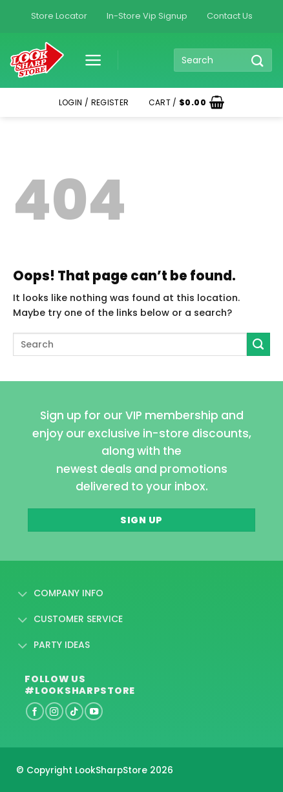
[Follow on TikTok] (74, 711)
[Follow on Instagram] (54, 711)
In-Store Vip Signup (147, 16)
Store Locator (59, 16)
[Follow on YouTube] (94, 711)
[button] (88, 60)
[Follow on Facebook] (35, 711)
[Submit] (258, 60)
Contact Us (230, 16)
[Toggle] (23, 594)
